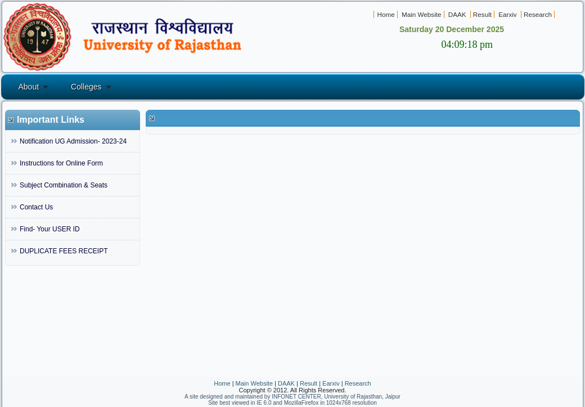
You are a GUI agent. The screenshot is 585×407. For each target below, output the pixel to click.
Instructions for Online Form (61, 163)
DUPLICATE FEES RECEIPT (63, 251)
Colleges (86, 86)
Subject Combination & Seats (63, 185)
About (29, 86)
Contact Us (36, 207)
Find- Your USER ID (50, 229)
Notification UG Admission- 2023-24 (73, 141)
